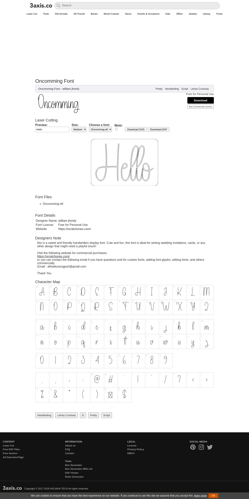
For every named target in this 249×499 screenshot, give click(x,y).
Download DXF (158, 129)
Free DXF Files (11, 449)
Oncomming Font (49, 88)
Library (206, 13)
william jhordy (70, 88)
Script (184, 88)
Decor (128, 13)
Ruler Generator (74, 476)
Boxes (94, 13)
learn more (200, 495)
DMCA (131, 453)
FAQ (67, 449)
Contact (69, 453)
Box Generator (73, 465)
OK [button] (213, 495)
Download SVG (136, 129)
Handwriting (172, 88)
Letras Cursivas (200, 88)
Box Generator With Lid (78, 468)
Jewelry (192, 13)
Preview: (41, 125)
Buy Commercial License (200, 107)
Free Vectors (10, 453)
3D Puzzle (79, 13)
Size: (75, 125)
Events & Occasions (148, 13)
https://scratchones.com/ (74, 229)
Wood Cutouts (111, 13)
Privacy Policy (135, 449)
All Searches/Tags (13, 457)
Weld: (118, 125)
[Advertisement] (124, 45)
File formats (61, 13)
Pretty (159, 88)
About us (70, 445)
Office (179, 13)
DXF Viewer (71, 472)
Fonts (219, 13)
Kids (167, 13)
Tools (46, 13)
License (131, 445)
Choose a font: (99, 125)
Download (200, 100)
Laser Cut (31, 13)
